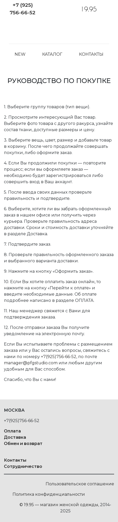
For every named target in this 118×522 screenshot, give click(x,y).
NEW (20, 56)
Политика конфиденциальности (49, 494)
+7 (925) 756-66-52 (22, 9)
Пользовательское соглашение (80, 483)
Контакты (91, 56)
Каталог (52, 56)
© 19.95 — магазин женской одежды (59, 504)
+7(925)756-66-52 (58, 356)
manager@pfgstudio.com (31, 362)
